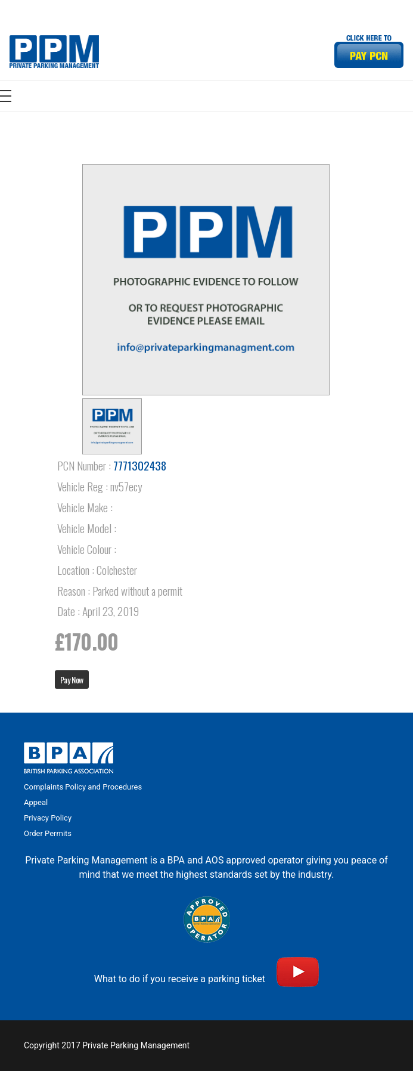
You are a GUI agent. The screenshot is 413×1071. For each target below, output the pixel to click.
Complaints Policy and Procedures (83, 786)
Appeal (36, 802)
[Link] (54, 51)
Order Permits (48, 833)
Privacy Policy (48, 817)
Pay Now (71, 679)
